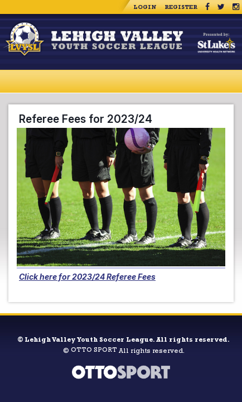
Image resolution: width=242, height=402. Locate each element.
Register (180, 8)
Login (145, 8)
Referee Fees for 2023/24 (85, 119)
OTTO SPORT (94, 350)
